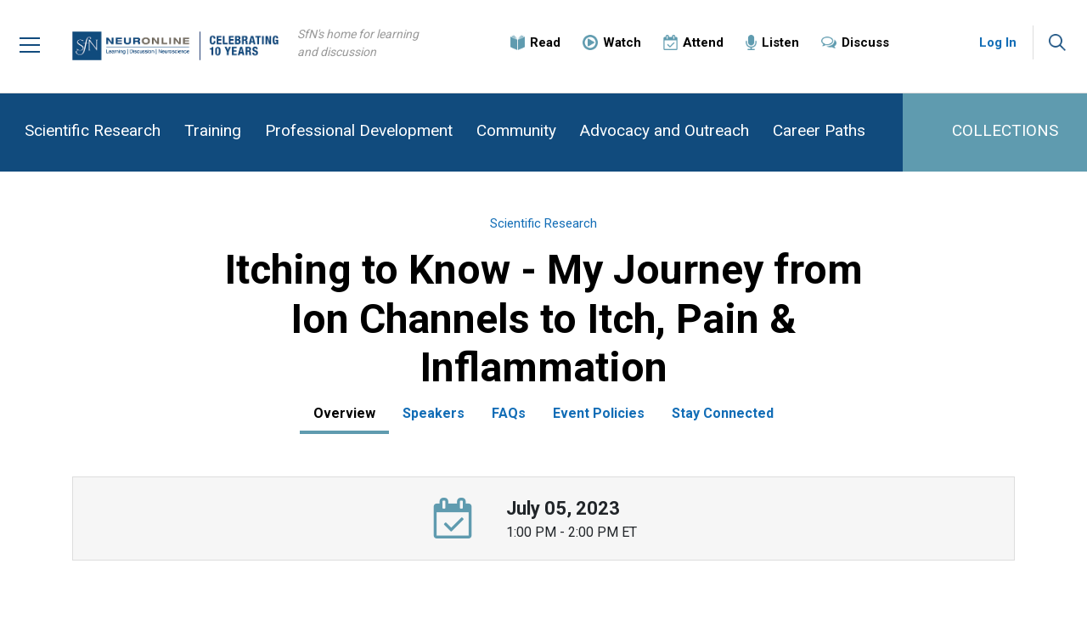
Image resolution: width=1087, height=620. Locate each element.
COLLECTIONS (1005, 130)
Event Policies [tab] (599, 413)
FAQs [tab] (509, 413)
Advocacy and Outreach (664, 130)
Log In (998, 42)
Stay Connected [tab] (723, 413)
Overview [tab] (344, 413)
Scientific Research (93, 130)
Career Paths (819, 130)
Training (212, 130)
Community (516, 130)
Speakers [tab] (434, 413)
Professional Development (359, 130)
